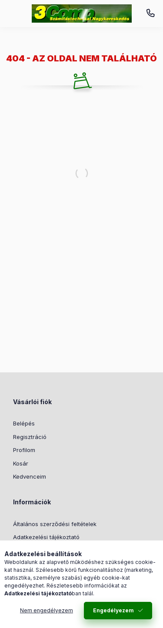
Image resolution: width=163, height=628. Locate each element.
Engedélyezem (113, 610)
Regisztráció (30, 436)
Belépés (24, 423)
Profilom (24, 449)
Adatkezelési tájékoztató (46, 536)
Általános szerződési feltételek (54, 523)
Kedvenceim (29, 476)
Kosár (20, 463)
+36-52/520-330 (150, 13)
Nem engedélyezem (46, 610)
